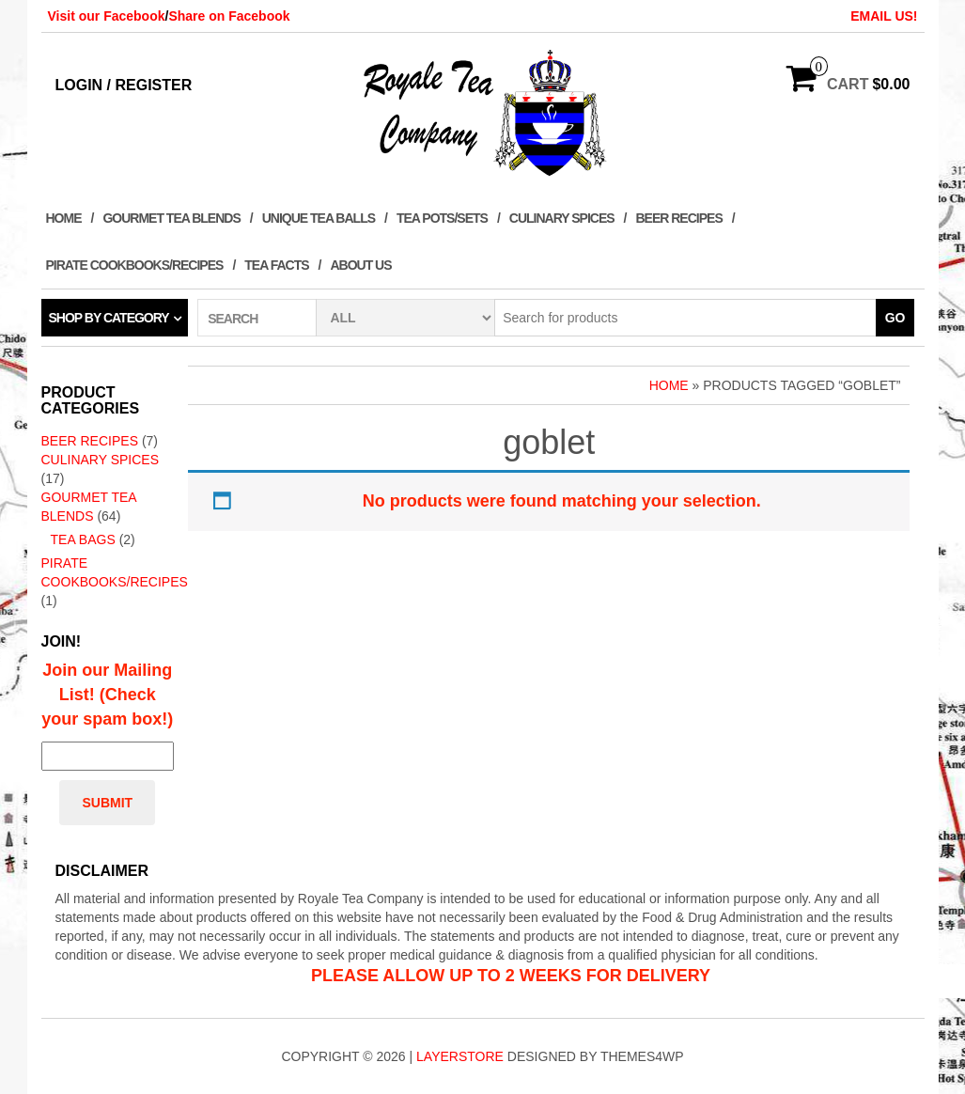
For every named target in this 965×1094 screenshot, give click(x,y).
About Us (360, 265)
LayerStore (460, 1056)
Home (64, 218)
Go (895, 317)
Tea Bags (83, 539)
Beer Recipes (678, 218)
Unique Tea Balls (318, 218)
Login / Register (124, 85)
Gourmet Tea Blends (171, 218)
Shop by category (109, 317)
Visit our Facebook (106, 15)
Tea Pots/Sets (442, 218)
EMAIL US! (883, 15)
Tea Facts (276, 265)
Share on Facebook (228, 15)
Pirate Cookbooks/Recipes (135, 265)
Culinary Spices (562, 218)
